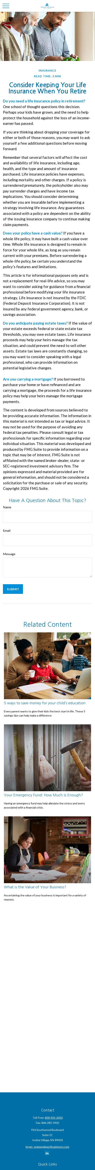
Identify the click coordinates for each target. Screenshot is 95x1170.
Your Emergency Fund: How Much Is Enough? (43, 795)
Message (9, 554)
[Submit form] (13, 589)
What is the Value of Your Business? (35, 887)
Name (7, 507)
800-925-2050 (54, 1117)
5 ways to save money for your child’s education (45, 703)
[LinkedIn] (47, 1153)
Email (6, 530)
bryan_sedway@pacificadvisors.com (47, 1146)
